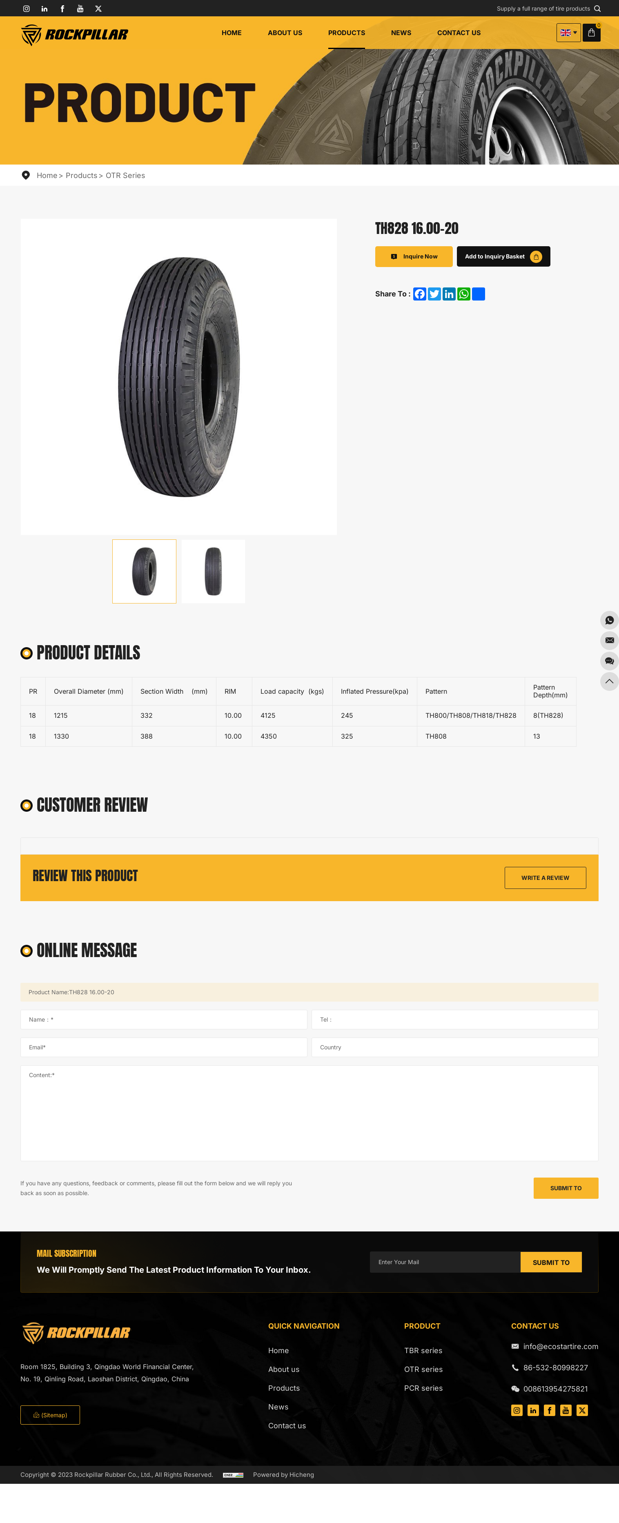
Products (346, 33)
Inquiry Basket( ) (594, 33)
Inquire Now (414, 257)
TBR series (423, 1350)
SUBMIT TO (566, 1188)
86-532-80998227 (555, 1367)
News (401, 33)
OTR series (125, 175)
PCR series (423, 1388)
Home (232, 33)
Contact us (459, 33)
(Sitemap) (50, 1415)
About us (285, 33)
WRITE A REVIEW (545, 877)
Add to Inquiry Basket (503, 257)
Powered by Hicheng (283, 1474)
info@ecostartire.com (561, 1346)
